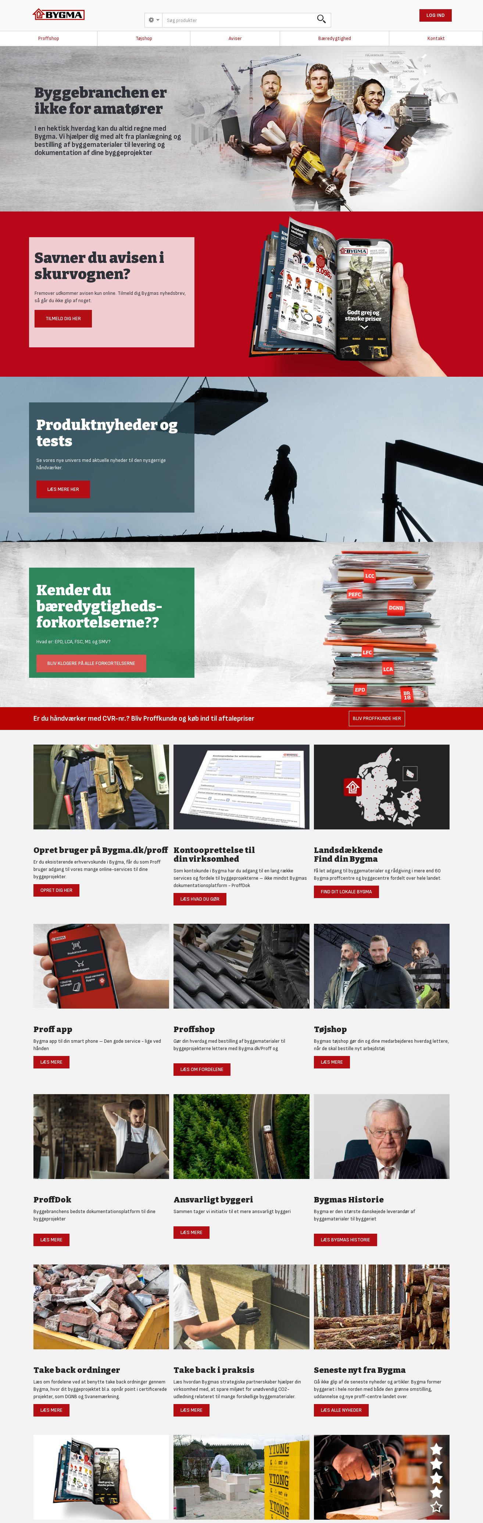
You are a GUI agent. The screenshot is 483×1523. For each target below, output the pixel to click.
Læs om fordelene (201, 1069)
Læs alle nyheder (341, 1410)
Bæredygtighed (334, 38)
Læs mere (51, 1062)
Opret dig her (56, 890)
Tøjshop (144, 38)
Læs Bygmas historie (345, 1240)
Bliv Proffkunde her (377, 718)
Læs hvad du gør (199, 899)
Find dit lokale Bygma (346, 892)
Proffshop (48, 38)
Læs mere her (63, 489)
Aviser (235, 38)
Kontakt (436, 38)
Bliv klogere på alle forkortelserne (91, 663)
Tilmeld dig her (63, 318)
